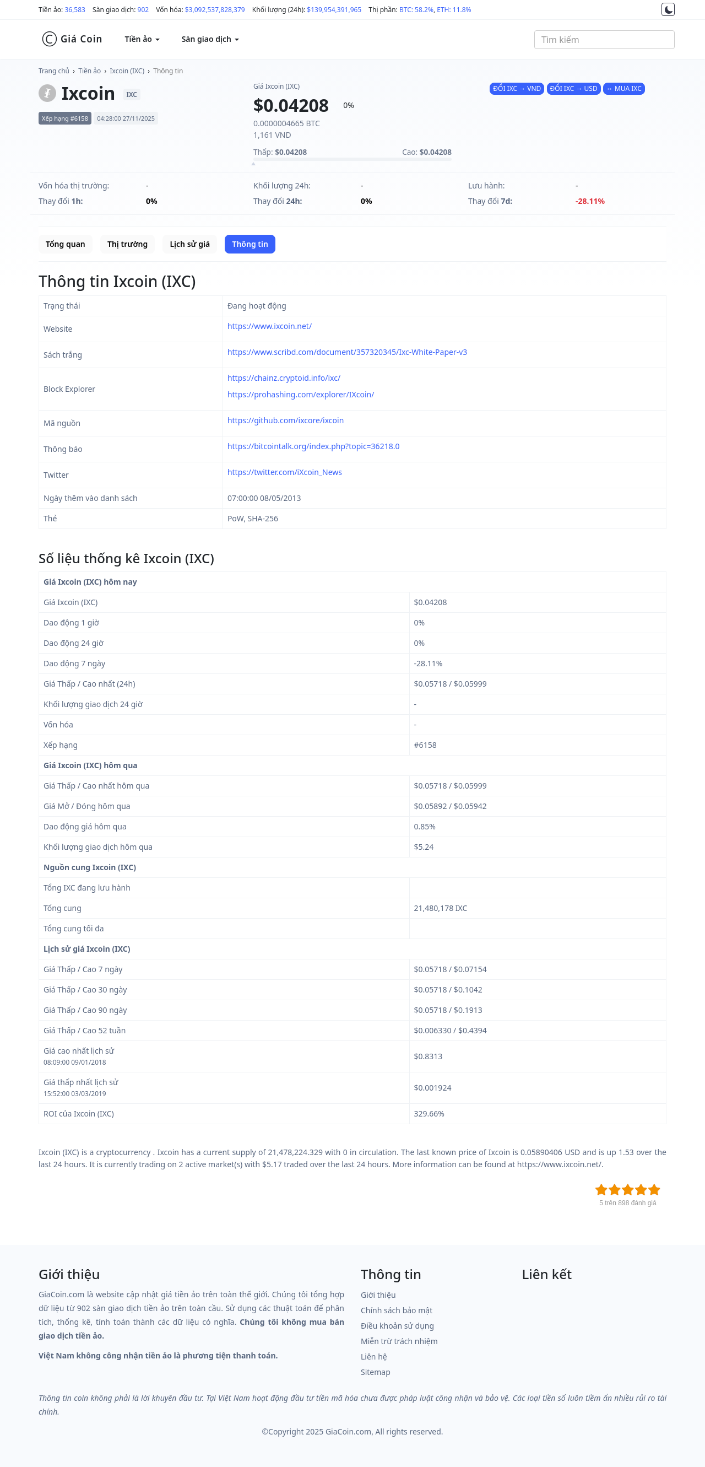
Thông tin (168, 70)
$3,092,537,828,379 (215, 9)
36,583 (74, 9)
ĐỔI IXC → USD (574, 88)
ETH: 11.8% (454, 9)
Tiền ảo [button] (141, 39)
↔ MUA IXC (624, 88)
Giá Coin (71, 39)
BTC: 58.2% (416, 9)
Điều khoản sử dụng (397, 1325)
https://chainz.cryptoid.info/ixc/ (283, 378)
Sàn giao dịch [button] (210, 39)
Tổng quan (65, 244)
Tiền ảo (89, 70)
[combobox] (604, 39)
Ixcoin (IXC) (127, 70)
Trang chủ (54, 70)
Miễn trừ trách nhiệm (399, 1341)
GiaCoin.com (348, 1431)
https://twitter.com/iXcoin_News (284, 472)
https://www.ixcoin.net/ (269, 326)
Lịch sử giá (190, 244)
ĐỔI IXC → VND (517, 88)
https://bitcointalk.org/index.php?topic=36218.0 (313, 446)
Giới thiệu (378, 1295)
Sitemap (376, 1372)
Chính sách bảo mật (396, 1310)
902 (143, 9)
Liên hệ (374, 1356)
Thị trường (127, 244)
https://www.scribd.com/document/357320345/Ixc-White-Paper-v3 (347, 352)
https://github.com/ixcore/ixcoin (285, 420)
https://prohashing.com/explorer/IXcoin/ (301, 394)
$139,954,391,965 (334, 9)
